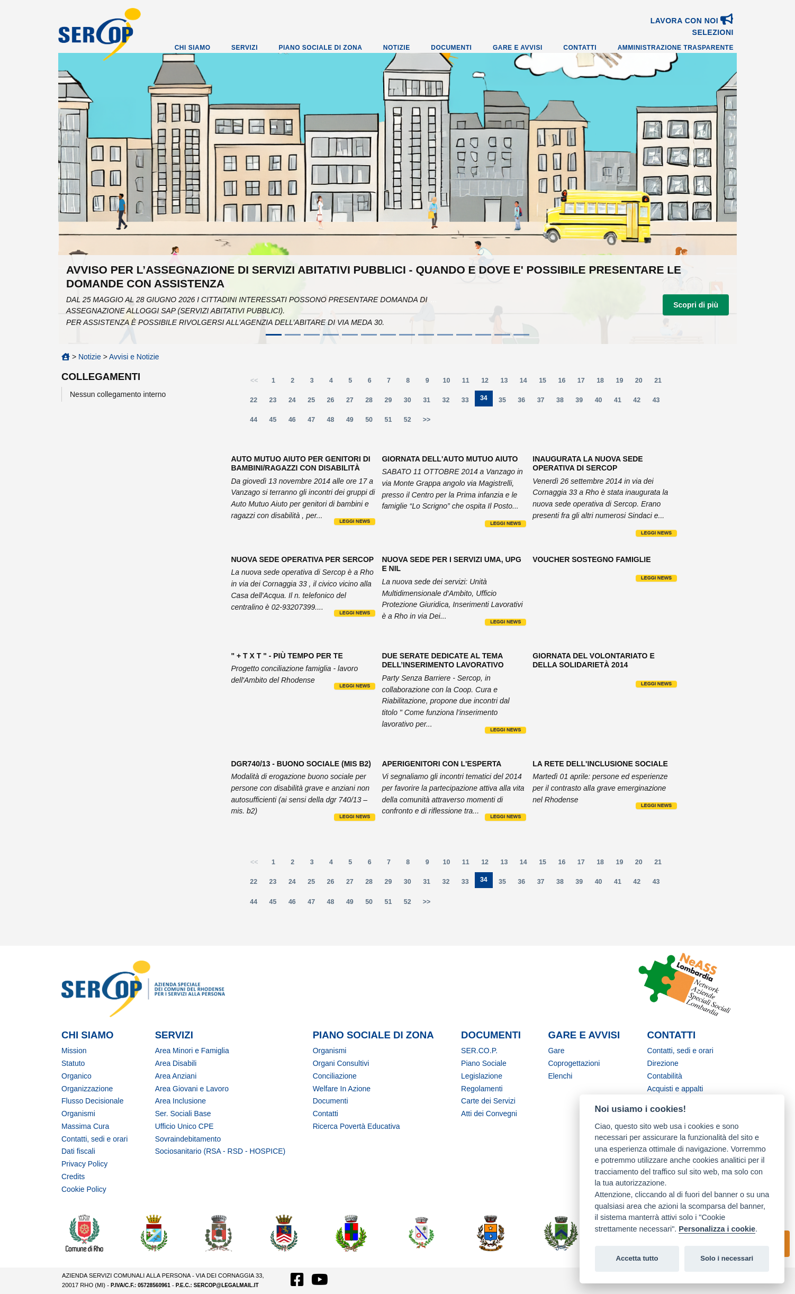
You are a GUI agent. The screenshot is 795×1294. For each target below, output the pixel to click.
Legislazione (481, 1076)
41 (621, 402)
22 (257, 402)
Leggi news (354, 521)
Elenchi (560, 1076)
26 (334, 402)
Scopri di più (695, 305)
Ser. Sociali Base (183, 1113)
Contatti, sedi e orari (94, 1139)
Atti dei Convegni (489, 1113)
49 (353, 422)
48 (334, 422)
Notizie (396, 47)
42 (640, 402)
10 (450, 383)
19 (622, 383)
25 (314, 402)
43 (659, 402)
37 (544, 402)
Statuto (73, 1063)
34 (486, 400)
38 (563, 402)
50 (372, 422)
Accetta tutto (637, 1258)
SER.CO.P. (479, 1050)
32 (449, 402)
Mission (73, 1050)
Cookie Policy (83, 1189)
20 (642, 383)
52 (411, 422)
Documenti (451, 47)
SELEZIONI (713, 32)
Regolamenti (482, 1088)
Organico (76, 1076)
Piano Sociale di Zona (321, 47)
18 (603, 383)
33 (468, 402)
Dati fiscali (78, 1151)
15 (546, 383)
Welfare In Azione (342, 1088)
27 (353, 402)
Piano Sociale (484, 1063)
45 (276, 422)
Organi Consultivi (341, 1063)
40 (602, 402)
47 (314, 422)
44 (257, 422)
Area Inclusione (180, 1101)
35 (505, 402)
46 (295, 422)
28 (372, 402)
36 (524, 402)
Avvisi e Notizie (134, 356)
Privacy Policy (84, 1164)
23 (276, 402)
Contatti (580, 47)
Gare (556, 1050)
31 (430, 402)
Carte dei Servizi (488, 1101)
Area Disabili (176, 1063)
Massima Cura (85, 1126)
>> (427, 419)
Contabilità (664, 1076)
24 (295, 402)
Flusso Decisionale (92, 1101)
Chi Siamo (193, 47)
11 (469, 383)
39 (582, 402)
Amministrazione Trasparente (676, 47)
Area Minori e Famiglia (192, 1050)
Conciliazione (335, 1076)
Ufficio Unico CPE (184, 1126)
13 (507, 383)
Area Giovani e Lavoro (192, 1088)
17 (584, 383)
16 (565, 383)
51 (392, 422)
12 (488, 383)
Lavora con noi (692, 20)
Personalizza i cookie (717, 1229)
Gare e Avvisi (518, 47)
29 (392, 402)
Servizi (244, 47)
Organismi (78, 1113)
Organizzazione (87, 1088)
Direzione (663, 1063)
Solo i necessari (726, 1258)
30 (411, 402)
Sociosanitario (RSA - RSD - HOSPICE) (220, 1151)
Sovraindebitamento (188, 1139)
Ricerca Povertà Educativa (356, 1126)
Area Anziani (176, 1076)
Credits (73, 1176)
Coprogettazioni (574, 1063)
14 (527, 383)
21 (661, 383)
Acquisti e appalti (675, 1088)
